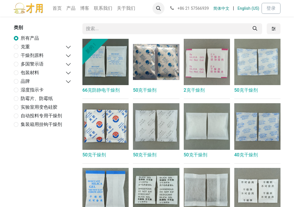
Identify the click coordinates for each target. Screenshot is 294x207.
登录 (271, 8)
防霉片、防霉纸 (37, 98)
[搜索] (255, 28)
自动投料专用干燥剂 (41, 115)
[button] (158, 8)
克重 (25, 46)
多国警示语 (32, 64)
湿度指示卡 (32, 90)
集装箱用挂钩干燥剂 (41, 124)
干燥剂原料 (32, 55)
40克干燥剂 (246, 155)
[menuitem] (57, 8)
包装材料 (30, 72)
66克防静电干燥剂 (101, 90)
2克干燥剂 (194, 90)
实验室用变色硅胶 (39, 107)
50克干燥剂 (144, 90)
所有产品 (30, 38)
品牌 (25, 81)
